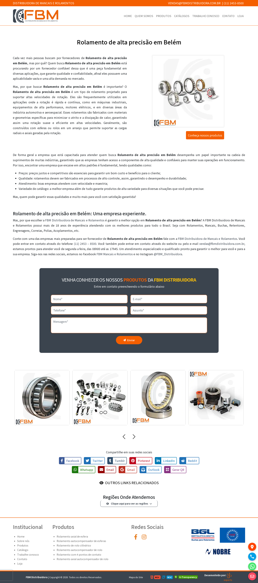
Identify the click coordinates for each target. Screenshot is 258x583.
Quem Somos (144, 16)
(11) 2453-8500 (234, 3)
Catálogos (181, 16)
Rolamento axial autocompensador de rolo (82, 559)
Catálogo (22, 550)
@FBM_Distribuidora (168, 254)
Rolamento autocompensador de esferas (81, 541)
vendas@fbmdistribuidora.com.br (194, 3)
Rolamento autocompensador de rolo (79, 550)
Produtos (163, 16)
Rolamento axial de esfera (72, 536)
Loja (240, 16)
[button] (124, 437)
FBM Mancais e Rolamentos (115, 254)
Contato (228, 16)
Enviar (129, 340)
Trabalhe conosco (205, 16)
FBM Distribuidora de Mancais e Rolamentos (74, 220)
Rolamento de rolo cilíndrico (74, 545)
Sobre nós (23, 541)
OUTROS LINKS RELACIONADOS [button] (132, 482)
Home (128, 16)
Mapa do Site (136, 577)
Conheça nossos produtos (205, 135)
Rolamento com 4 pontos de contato (79, 554)
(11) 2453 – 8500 (85, 243)
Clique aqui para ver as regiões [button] (127, 503)
